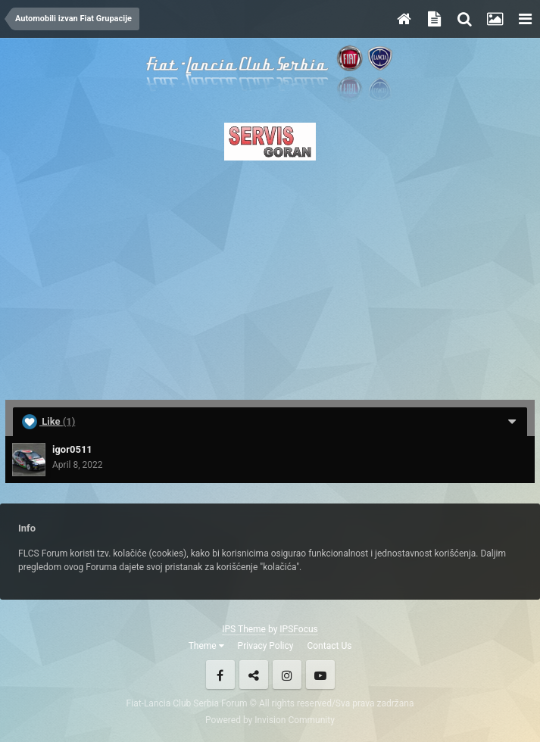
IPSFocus (298, 629)
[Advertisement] (270, 276)
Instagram (287, 674)
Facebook (220, 674)
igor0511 (72, 449)
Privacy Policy (266, 646)
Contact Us (329, 646)
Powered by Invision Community (270, 720)
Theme (206, 646)
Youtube (320, 674)
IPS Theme (244, 629)
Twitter (253, 674)
